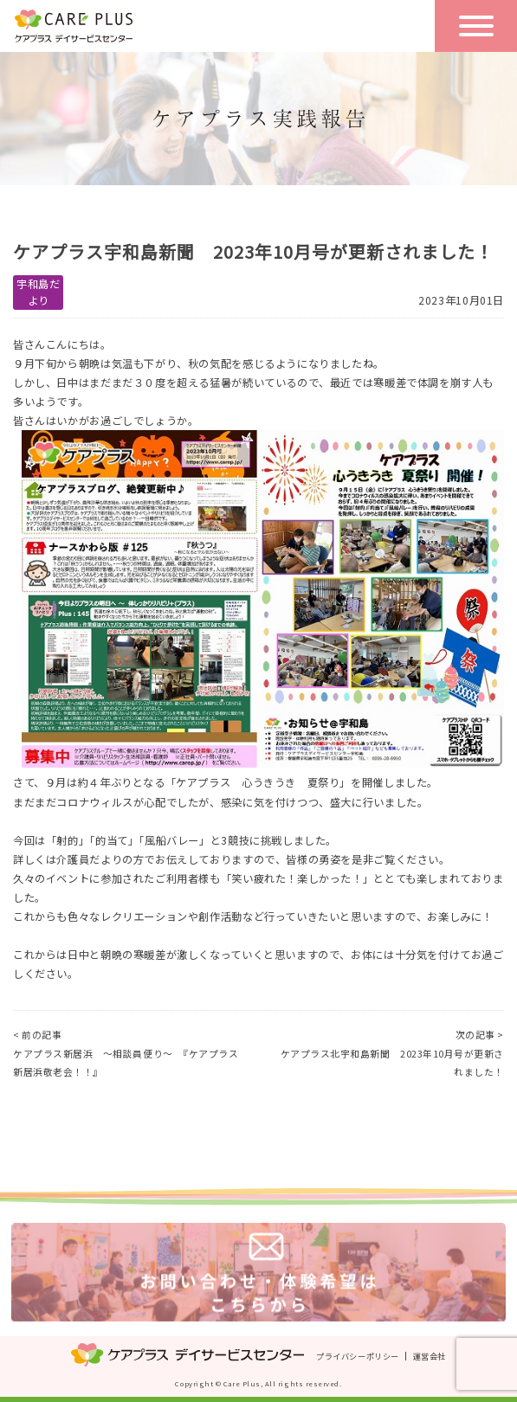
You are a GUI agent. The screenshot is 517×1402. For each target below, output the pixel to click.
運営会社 (429, 1356)
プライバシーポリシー (357, 1356)
